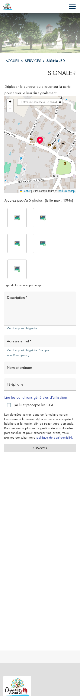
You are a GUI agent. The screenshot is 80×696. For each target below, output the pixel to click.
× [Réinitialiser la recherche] (60, 102)
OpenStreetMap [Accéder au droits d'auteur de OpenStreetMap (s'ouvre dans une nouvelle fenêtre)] (66, 191)
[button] (40, 140)
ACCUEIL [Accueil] (13, 60)
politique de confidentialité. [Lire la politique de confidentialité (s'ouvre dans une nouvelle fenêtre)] (54, 437)
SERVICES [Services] (33, 60)
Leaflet (25, 191)
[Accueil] (7, 6)
